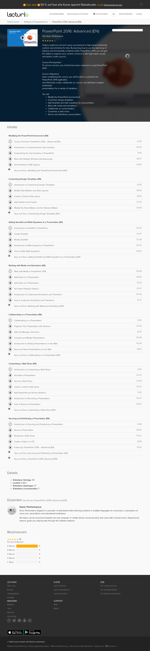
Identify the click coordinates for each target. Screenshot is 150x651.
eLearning (11, 616)
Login (139, 14)
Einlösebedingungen (113, 5)
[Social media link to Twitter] (14, 620)
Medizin (10, 604)
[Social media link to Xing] (30, 620)
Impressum (99, 646)
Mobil (56, 608)
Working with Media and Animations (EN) (27, 265)
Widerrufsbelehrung (59, 646)
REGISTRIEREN (125, 14)
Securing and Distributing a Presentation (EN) (29, 418)
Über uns (11, 586)
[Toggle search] (114, 14)
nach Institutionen (62, 589)
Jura (9, 608)
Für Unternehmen (109, 586)
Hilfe (56, 604)
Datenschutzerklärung (17, 646)
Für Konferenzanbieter (111, 593)
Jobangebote (13, 593)
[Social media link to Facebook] (9, 620)
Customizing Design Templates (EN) (25, 179)
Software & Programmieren (36, 22)
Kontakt (10, 597)
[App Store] (15, 632)
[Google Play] (32, 632)
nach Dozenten (61, 593)
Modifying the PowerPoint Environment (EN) (28, 136)
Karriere (10, 612)
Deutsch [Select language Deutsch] (111, 646)
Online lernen (13, 22)
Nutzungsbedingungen (38, 646)
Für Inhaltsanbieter (109, 589)
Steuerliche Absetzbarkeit (81, 646)
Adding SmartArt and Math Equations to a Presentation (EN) (36, 222)
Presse (10, 589)
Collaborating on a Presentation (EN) (25, 314)
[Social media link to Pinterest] (19, 620)
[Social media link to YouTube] (24, 620)
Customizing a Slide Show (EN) (22, 363)
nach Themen (60, 586)
